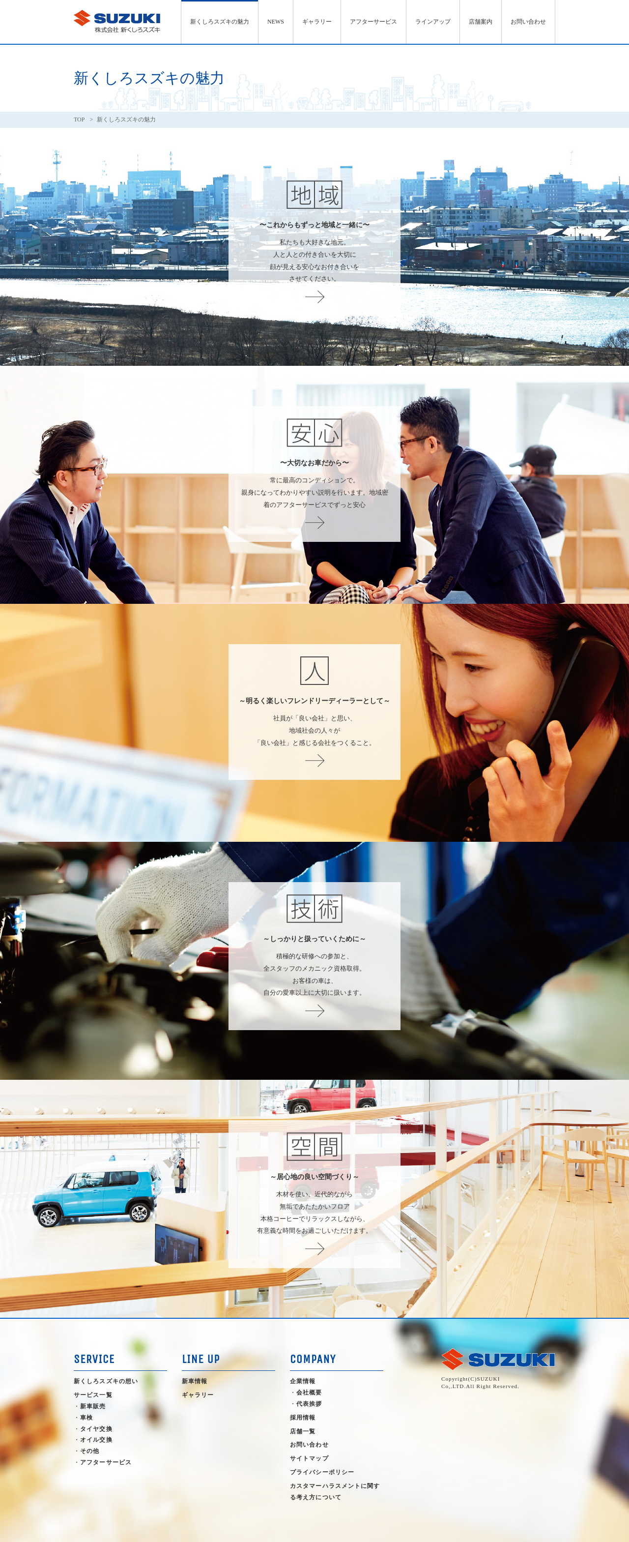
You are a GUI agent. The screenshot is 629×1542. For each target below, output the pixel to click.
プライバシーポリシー (322, 1472)
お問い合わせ (528, 21)
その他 (89, 1451)
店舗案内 (480, 21)
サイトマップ (309, 1458)
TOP (79, 119)
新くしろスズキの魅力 (219, 21)
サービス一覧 (93, 1395)
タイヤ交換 (96, 1428)
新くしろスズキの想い (106, 1381)
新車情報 (194, 1381)
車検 (86, 1417)
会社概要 (309, 1392)
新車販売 (93, 1406)
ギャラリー (317, 21)
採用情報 (302, 1417)
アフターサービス (373, 21)
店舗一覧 (302, 1431)
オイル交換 (96, 1439)
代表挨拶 (309, 1403)
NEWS (275, 21)
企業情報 (302, 1381)
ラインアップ (433, 21)
